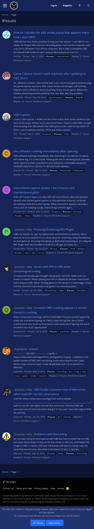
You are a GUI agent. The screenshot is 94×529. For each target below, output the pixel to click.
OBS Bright (9, 481)
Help (53, 488)
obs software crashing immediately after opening (45, 151)
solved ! (26, 349)
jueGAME (18, 371)
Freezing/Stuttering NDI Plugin (43, 229)
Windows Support (22, 60)
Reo (15, 133)
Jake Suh (17, 453)
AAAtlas (17, 56)
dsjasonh (18, 416)
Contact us (8, 488)
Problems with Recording (40, 434)
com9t (16, 290)
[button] (5, 5)
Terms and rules (24, 488)
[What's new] (79, 5)
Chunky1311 (19, 211)
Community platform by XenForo (29, 495)
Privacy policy (41, 488)
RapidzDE (18, 97)
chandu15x (19, 170)
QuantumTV (19, 331)
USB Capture (21, 115)
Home (61, 488)
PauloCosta (19, 248)
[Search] (88, 5)
